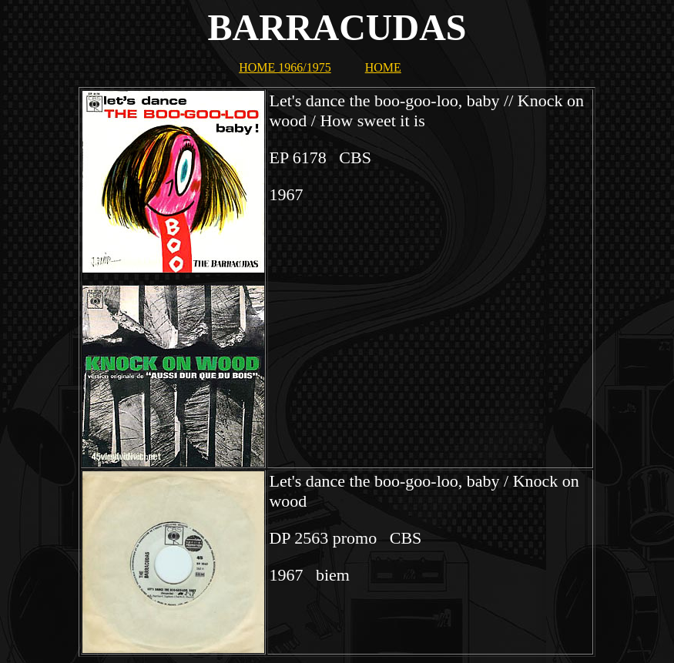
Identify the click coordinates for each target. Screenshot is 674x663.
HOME (383, 67)
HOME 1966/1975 (285, 67)
